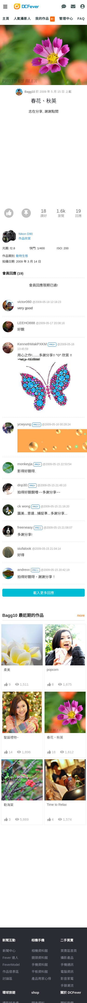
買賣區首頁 (69, 951)
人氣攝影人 (22, 18)
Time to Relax (57, 804)
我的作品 (45, 19)
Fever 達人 (10, 958)
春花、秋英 (55, 737)
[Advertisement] (43, 162)
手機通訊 (67, 965)
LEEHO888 (26, 323)
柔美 (7, 670)
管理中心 (66, 18)
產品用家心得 (41, 978)
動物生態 (22, 256)
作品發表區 (11, 971)
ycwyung (24, 424)
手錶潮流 (67, 985)
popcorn (53, 669)
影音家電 (67, 978)
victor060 (24, 302)
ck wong (23, 506)
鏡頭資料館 (40, 958)
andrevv (23, 570)
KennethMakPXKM (32, 344)
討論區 (7, 978)
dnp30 (22, 485)
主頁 (5, 18)
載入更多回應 (43, 593)
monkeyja (24, 464)
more (81, 615)
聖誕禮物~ (11, 737)
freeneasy (25, 527)
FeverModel (11, 965)
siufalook (24, 548)
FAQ (81, 18)
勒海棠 (8, 805)
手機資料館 (40, 965)
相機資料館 (40, 951)
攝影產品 (67, 958)
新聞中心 (9, 951)
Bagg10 (26, 91)
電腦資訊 (67, 971)
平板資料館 (40, 971)
